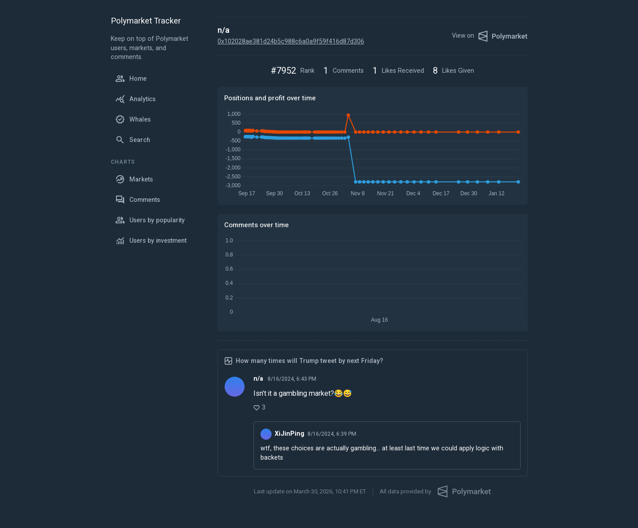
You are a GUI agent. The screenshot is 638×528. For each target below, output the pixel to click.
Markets (134, 179)
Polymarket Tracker (146, 21)
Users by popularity (150, 220)
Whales (133, 119)
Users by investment (151, 240)
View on (490, 36)
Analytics (135, 99)
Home (131, 78)
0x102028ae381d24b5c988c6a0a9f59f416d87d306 (291, 41)
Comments (137, 200)
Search (132, 140)
